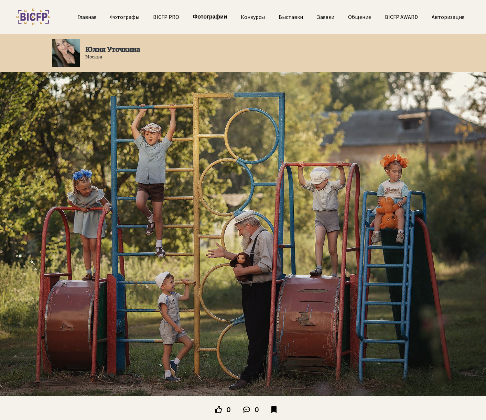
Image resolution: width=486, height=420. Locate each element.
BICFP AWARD (401, 16)
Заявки (325, 16)
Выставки (291, 16)
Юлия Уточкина (112, 49)
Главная (86, 16)
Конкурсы (253, 16)
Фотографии (210, 17)
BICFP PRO (166, 16)
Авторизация (448, 16)
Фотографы (124, 16)
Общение (359, 16)
